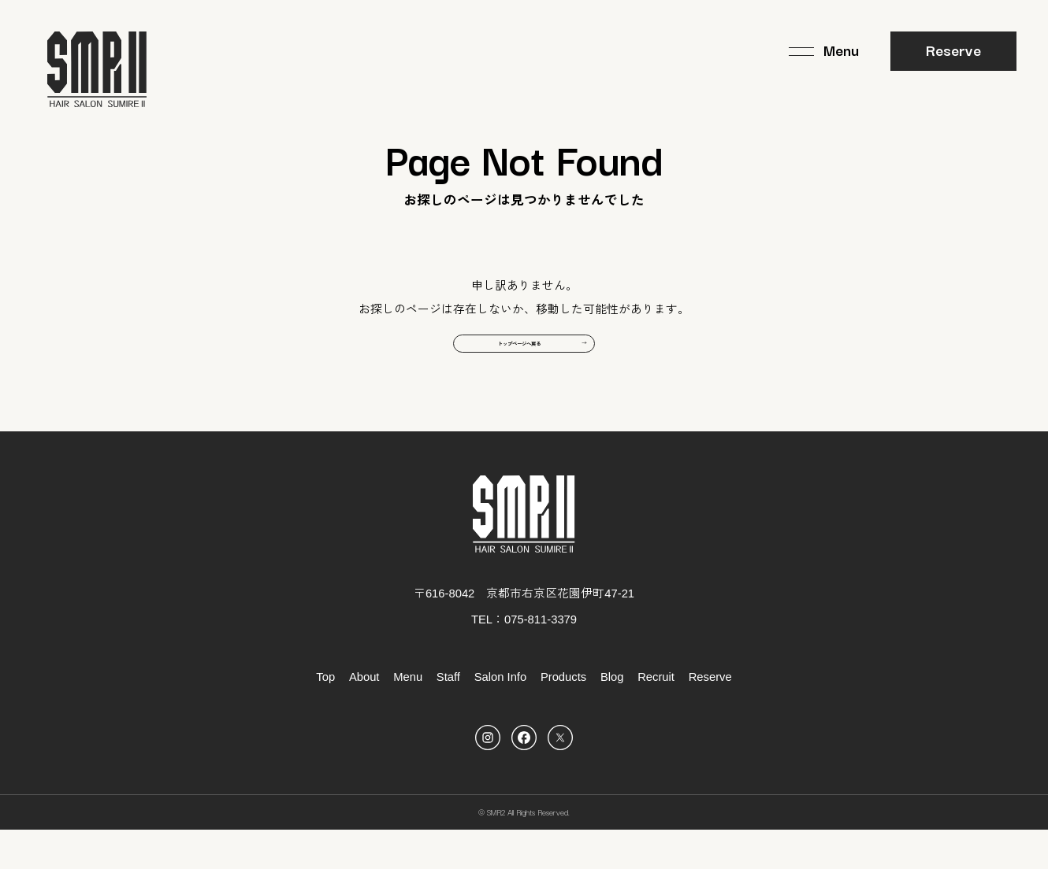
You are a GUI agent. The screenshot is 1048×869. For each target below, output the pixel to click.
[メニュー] (823, 51)
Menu (407, 716)
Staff (448, 716)
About (364, 716)
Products (563, 716)
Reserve (953, 49)
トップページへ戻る (512, 373)
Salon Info (500, 716)
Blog (612, 716)
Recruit (656, 716)
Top (325, 716)
